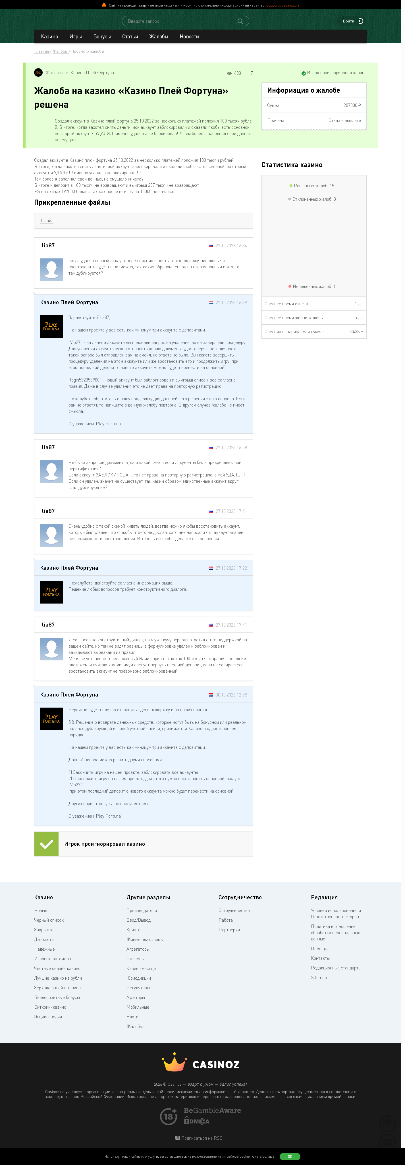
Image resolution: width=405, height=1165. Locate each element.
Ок (290, 1156)
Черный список (49, 925)
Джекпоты (44, 944)
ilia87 (47, 250)
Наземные (136, 964)
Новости (189, 41)
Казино (49, 41)
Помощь (319, 953)
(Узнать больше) (263, 1156)
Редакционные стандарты (336, 973)
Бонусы (102, 41)
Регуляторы (138, 993)
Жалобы (158, 41)
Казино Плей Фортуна (92, 77)
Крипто (133, 935)
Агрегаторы (137, 954)
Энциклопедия (48, 1022)
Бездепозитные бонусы (57, 1002)
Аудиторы (135, 1002)
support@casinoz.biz (282, 5)
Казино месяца (141, 973)
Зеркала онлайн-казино (57, 993)
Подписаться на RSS (201, 1143)
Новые (40, 915)
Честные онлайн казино (57, 973)
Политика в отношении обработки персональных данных (335, 937)
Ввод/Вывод (138, 925)
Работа (226, 925)
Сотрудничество (234, 915)
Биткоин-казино (50, 1012)
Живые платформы (144, 944)
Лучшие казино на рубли (58, 983)
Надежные (44, 954)
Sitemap (319, 982)
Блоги (132, 1022)
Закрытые (43, 935)
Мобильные (137, 1012)
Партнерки (229, 935)
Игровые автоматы (52, 964)
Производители (141, 915)
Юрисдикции (138, 983)
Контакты (320, 963)
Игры (75, 41)
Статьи (130, 41)
